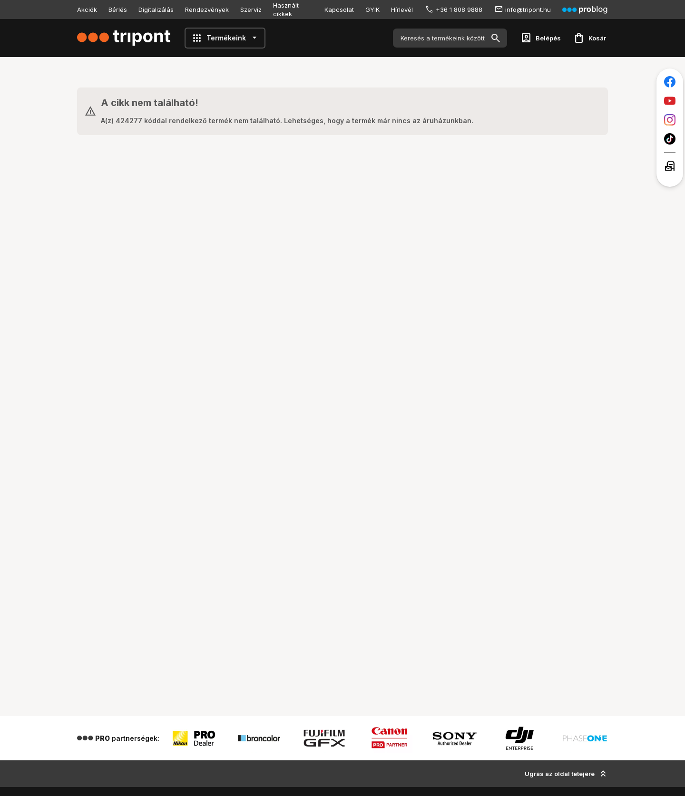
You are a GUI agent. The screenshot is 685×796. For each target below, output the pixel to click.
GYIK (372, 9)
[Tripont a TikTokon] (669, 139)
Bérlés (117, 9)
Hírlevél (402, 9)
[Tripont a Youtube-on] (669, 101)
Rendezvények (207, 9)
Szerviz (251, 9)
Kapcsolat (339, 9)
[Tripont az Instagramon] (669, 120)
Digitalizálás (156, 9)
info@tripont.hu (528, 9)
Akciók (87, 9)
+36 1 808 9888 (459, 9)
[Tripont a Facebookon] (669, 81)
